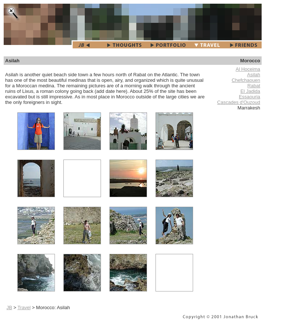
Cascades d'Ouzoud (238, 102)
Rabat (253, 85)
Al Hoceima (248, 69)
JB (9, 307)
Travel (24, 307)
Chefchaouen (246, 80)
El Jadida (250, 91)
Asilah (253, 74)
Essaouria (249, 96)
